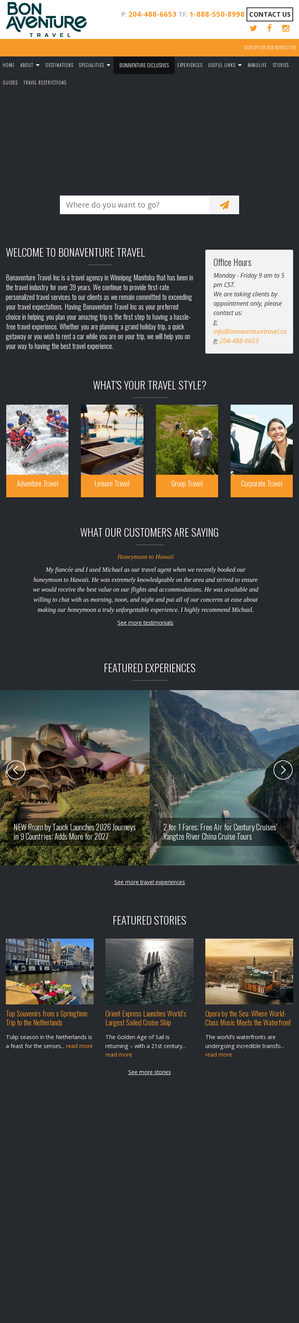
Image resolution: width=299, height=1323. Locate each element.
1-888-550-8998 (217, 14)
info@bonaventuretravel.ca (250, 331)
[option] (107, 777)
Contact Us (269, 14)
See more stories (149, 1072)
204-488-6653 (152, 14)
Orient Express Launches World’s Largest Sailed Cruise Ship (145, 1018)
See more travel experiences (149, 882)
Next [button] (283, 770)
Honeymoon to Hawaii (145, 556)
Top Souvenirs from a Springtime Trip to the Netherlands (46, 1018)
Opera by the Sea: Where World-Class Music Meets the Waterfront (248, 1018)
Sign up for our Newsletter (270, 47)
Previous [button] (16, 770)
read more (79, 1046)
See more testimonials (145, 622)
